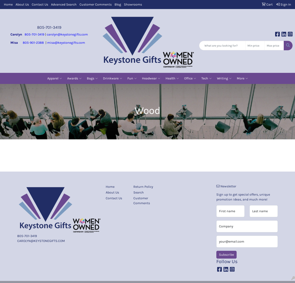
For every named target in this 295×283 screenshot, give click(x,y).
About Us (22, 4)
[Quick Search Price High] (274, 45)
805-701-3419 (49, 27)
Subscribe (226, 255)
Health (172, 78)
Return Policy (143, 187)
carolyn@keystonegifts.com (67, 34)
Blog (118, 4)
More (242, 78)
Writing (224, 78)
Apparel (54, 78)
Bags (92, 78)
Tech (206, 78)
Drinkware (112, 78)
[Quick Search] (222, 45)
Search (138, 192)
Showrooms (133, 4)
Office (190, 78)
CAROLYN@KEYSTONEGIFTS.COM (41, 241)
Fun (132, 78)
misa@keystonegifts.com (66, 43)
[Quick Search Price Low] (255, 45)
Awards (74, 78)
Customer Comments (95, 4)
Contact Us (40, 4)
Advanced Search (64, 4)
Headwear (151, 78)
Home (8, 4)
